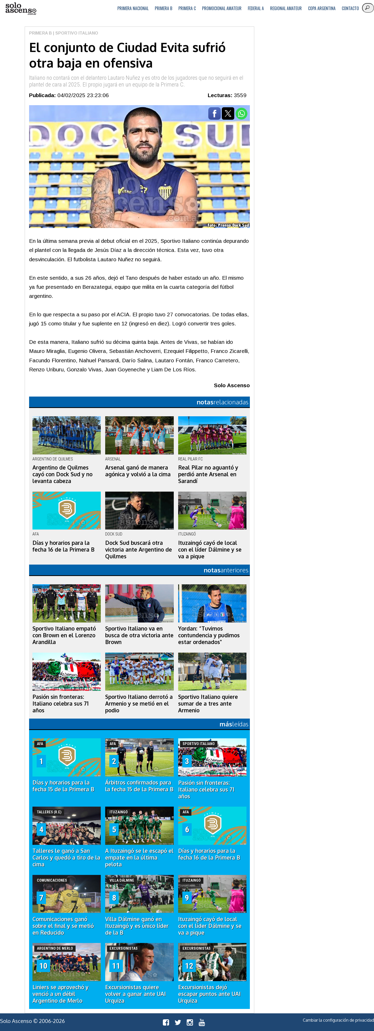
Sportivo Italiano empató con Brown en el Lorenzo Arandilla (64, 635)
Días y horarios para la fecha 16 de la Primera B (63, 546)
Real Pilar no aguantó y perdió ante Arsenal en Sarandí (208, 474)
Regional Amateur (286, 8)
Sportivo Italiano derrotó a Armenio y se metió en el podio (139, 703)
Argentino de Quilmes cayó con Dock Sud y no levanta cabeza (62, 474)
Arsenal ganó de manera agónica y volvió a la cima (138, 471)
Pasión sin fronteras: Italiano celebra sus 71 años (60, 703)
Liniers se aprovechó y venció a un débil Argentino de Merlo (60, 994)
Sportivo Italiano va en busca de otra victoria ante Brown (139, 635)
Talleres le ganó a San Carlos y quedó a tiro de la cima (66, 857)
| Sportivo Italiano (75, 33)
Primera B (163, 8)
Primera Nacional (133, 8)
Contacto (350, 8)
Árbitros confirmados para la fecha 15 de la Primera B (139, 786)
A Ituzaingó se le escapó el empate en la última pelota (139, 857)
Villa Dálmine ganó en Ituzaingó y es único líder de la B (137, 926)
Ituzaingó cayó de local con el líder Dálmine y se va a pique (210, 549)
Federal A (256, 8)
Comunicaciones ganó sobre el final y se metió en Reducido (63, 926)
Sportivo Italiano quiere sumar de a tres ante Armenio (208, 703)
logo (21, 9)
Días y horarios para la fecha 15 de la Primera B (63, 786)
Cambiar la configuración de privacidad (338, 1020)
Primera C (187, 8)
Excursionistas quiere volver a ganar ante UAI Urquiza (135, 994)
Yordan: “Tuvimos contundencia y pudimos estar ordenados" (209, 635)
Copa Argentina (322, 8)
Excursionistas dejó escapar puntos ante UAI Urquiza (209, 994)
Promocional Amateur (222, 8)
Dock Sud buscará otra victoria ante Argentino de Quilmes (138, 549)
